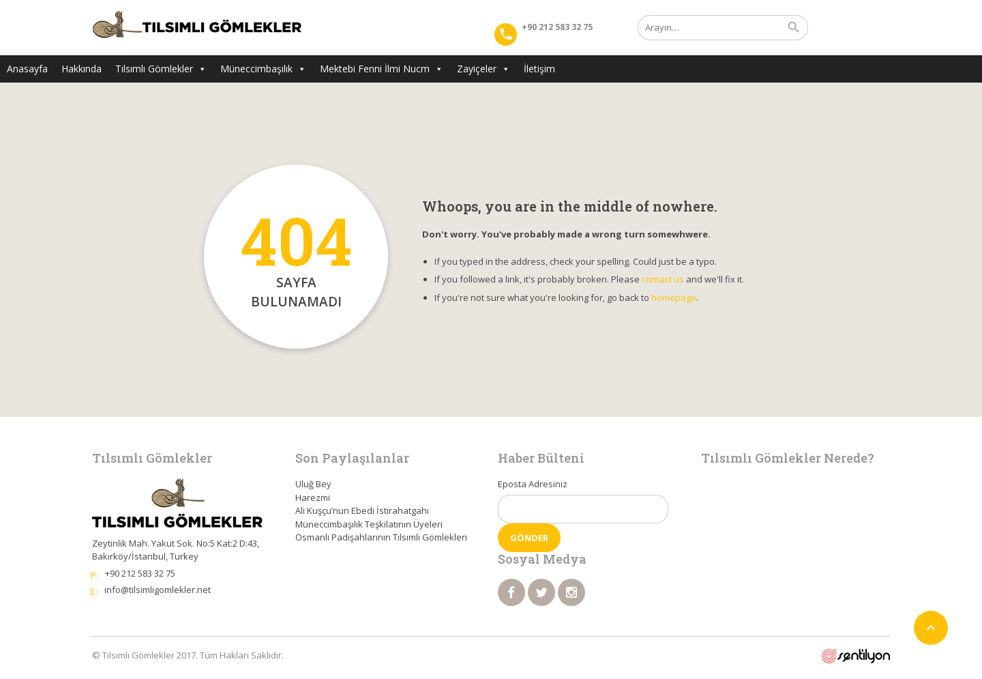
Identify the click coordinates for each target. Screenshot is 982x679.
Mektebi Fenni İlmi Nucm (381, 68)
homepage (673, 297)
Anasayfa (27, 68)
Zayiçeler (483, 68)
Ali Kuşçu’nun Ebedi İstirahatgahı (362, 510)
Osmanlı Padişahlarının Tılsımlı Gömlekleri (381, 537)
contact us (663, 279)
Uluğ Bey (313, 484)
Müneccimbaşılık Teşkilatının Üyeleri (369, 524)
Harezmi (312, 497)
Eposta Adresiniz (532, 484)
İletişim (539, 68)
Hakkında (81, 68)
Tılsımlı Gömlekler (161, 68)
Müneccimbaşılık (263, 68)
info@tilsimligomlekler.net (157, 589)
